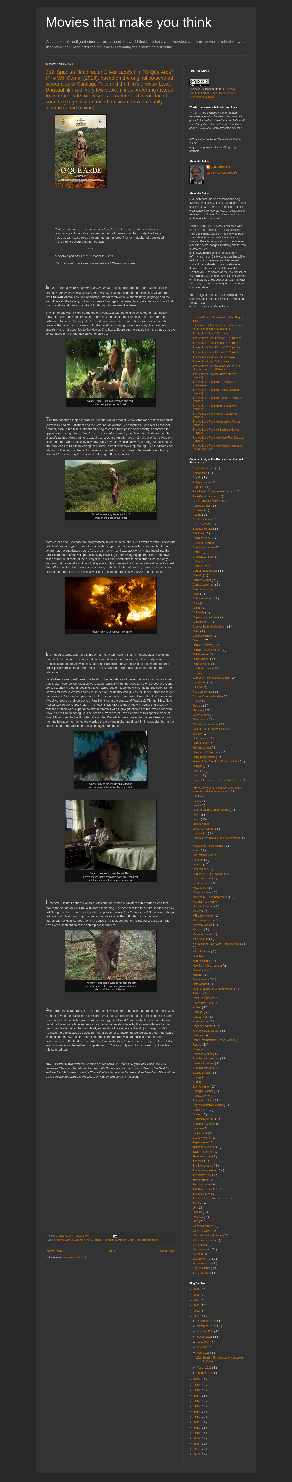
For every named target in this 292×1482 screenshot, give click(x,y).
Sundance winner (204, 1123)
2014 (197, 1411)
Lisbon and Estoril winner (208, 873)
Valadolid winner (203, 1226)
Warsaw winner (202, 1258)
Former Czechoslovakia (207, 696)
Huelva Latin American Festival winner (216, 761)
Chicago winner (83, 1239)
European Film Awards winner (211, 677)
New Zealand (201, 970)
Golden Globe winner (206, 724)
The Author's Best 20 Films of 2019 (214, 356)
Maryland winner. (203, 906)
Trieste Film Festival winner (210, 1198)
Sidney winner (202, 1096)
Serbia (197, 1081)
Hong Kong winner (204, 757)
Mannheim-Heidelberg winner (211, 897)
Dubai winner (201, 654)
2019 (197, 1385)
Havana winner (202, 747)
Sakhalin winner (203, 1054)
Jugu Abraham (220, 166)
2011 (197, 1427)
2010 (197, 1433)
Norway (198, 974)
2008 (197, 1443)
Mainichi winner (202, 892)
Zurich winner (201, 1272)
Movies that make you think (128, 22)
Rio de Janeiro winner (206, 1030)
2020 (197, 1379)
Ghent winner (201, 715)
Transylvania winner (205, 1188)
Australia (198, 510)
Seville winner (201, 1086)
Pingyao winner (202, 1002)
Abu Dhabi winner (204, 468)
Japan (197, 819)
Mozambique (201, 939)
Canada (198, 575)
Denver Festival (203, 645)
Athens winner (202, 505)
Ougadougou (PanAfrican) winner (213, 989)
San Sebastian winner (206, 1058)
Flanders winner (203, 691)
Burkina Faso (201, 566)
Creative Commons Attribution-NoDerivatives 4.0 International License (213, 92)
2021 (197, 1316)
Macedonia (200, 887)
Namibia (198, 956)
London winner (202, 883)
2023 (197, 1305)
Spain (131, 1239)
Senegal (198, 1077)
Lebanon (198, 860)
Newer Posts (54, 1250)
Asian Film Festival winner (209, 500)
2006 (197, 1454)
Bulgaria (198, 561)
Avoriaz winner (202, 519)
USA (196, 1221)
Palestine (199, 993)
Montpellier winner (204, 920)
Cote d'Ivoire (201, 621)
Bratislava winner (203, 547)
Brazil (196, 552)
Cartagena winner (204, 584)
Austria (197, 514)
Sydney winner (202, 1137)
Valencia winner (203, 1230)
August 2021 (205, 1336)
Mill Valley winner (203, 915)
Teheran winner (202, 1156)
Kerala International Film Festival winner (217, 838)
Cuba (196, 631)
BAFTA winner (202, 524)
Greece (198, 733)
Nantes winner (202, 960)
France (98, 1239)
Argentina (199, 487)
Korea (197, 850)
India (196, 775)
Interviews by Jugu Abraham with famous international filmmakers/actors (217, 327)
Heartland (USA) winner (207, 752)
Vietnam (198, 1254)
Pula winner (200, 1016)
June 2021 (203, 1342)
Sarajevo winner (203, 1067)
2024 (197, 1300)
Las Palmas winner (205, 855)
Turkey (197, 1202)
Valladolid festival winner (208, 1235)
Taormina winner (203, 1151)
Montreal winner (203, 925)
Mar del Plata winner (114, 1239)
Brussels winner (203, 556)
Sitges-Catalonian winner (208, 1105)
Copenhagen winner (205, 617)
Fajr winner (200, 682)
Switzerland (200, 1133)
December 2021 (207, 1320)
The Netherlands (203, 1165)
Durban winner (202, 663)
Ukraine (198, 1212)
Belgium (198, 533)
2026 (197, 1289)
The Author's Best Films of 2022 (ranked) (217, 342)
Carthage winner (203, 589)
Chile (196, 603)
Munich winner (202, 951)
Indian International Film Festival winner (217, 780)
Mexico (197, 911)
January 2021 (205, 1372)
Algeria (197, 477)
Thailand (198, 1161)
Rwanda (198, 1049)
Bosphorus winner (204, 542)
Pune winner (201, 1021)
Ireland (197, 800)
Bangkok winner (203, 528)
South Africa (200, 1110)
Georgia (198, 705)
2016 (197, 1401)
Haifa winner (201, 738)
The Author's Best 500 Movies (211, 361)
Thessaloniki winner (147, 1239)
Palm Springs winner (206, 998)
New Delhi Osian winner (208, 965)
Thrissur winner (202, 1175)
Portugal (198, 1012)
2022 (197, 1310)
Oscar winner (201, 979)
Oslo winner (200, 984)
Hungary (198, 766)
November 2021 (207, 1326)
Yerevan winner (202, 1263)
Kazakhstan (200, 833)
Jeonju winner (201, 823)
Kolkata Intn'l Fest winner (208, 845)
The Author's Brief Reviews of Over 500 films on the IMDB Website (217, 368)
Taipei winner (201, 1142)
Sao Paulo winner (204, 1063)
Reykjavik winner (203, 1026)
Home (111, 1250)
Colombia (199, 612)
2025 (197, 1294)
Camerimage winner (205, 570)
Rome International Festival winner (214, 1040)
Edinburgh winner (204, 668)
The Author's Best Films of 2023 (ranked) (217, 338)
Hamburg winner (203, 742)
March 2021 (204, 1367)
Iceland (197, 771)
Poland (197, 1007)
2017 (197, 1395)
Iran (195, 796)
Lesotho (198, 864)
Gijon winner (201, 719)
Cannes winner (64, 1239)
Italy (195, 814)
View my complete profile (221, 172)
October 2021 (205, 1331)
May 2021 (203, 1347)
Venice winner (202, 1249)
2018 (197, 1390)
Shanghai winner (203, 1091)
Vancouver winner (204, 1240)
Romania (198, 1035)
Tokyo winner (201, 1179)
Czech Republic (203, 635)
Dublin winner (201, 659)
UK (195, 1207)
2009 (197, 1438)
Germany (199, 710)
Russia (197, 1044)
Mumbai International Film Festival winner (218, 943)
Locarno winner (202, 878)
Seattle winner (202, 1072)
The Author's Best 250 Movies (211, 333)
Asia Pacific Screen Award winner (213, 491)
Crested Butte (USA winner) (210, 626)
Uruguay (198, 1217)
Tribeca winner (202, 1193)
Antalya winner (202, 482)
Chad (196, 594)
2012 (197, 1422)
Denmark (199, 640)
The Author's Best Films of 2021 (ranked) (217, 347)
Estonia (198, 673)
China (197, 608)
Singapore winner (204, 1100)
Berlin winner (201, 538)
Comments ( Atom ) (74, 1257)
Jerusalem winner (204, 828)
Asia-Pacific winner (205, 496)
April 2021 (203, 1352)
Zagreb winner (202, 1268)
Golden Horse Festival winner (211, 728)
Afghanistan (200, 473)
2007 (197, 1448)
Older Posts (167, 1250)
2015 (197, 1406)
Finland (198, 687)
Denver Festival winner (207, 650)
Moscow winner (202, 934)
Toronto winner (202, 1184)
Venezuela (199, 1244)
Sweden (198, 1128)
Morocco (198, 929)
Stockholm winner (204, 1119)
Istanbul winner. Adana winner (211, 810)
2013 (197, 1417)
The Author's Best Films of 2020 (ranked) (217, 352)
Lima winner (200, 869)
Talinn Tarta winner (204, 1147)
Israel (196, 805)
